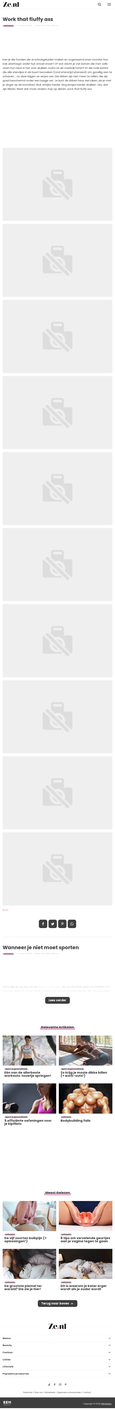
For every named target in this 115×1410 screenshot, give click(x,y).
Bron (5, 909)
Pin (62, 924)
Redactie (27, 1392)
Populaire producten (16, 1373)
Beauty (7, 1345)
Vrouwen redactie (50, 25)
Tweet (52, 924)
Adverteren (50, 1392)
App (72, 924)
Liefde (7, 1359)
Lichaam (8, 25)
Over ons (38, 1392)
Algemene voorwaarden (69, 1392)
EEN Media (106, 1403)
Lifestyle (8, 1366)
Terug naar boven (55, 1303)
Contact (87, 1392)
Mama (7, 1338)
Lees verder (57, 1000)
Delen (43, 924)
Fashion (8, 1352)
